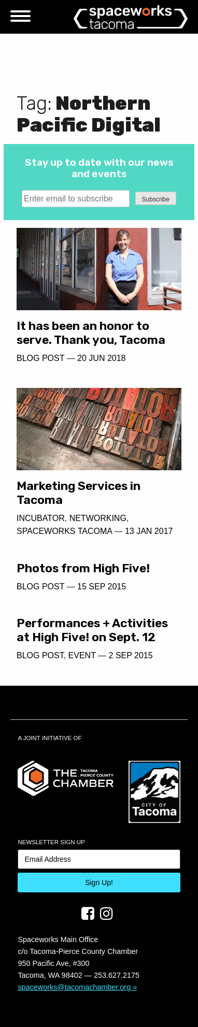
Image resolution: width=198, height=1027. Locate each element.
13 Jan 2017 (149, 531)
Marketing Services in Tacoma (78, 493)
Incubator (41, 518)
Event (82, 655)
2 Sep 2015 (131, 655)
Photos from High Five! (83, 568)
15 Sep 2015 (101, 586)
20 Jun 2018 (101, 358)
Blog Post (40, 358)
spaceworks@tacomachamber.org (74, 987)
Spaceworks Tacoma (64, 531)
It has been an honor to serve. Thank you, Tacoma (91, 333)
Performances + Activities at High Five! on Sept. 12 (92, 630)
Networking (97, 518)
